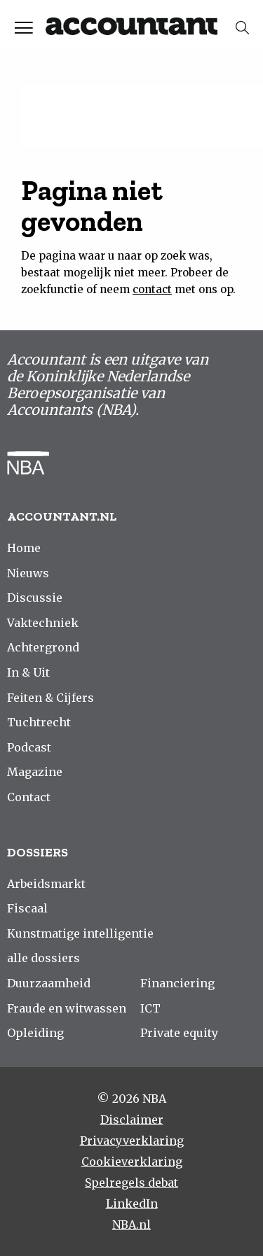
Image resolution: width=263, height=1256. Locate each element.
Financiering (177, 983)
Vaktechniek (43, 623)
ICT (150, 1008)
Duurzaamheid (48, 983)
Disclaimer (131, 1120)
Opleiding (35, 1033)
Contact (28, 797)
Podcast (29, 747)
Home (24, 548)
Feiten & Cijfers (50, 698)
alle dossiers (43, 958)
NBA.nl (131, 1225)
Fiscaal (27, 908)
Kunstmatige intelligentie (80, 933)
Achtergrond (43, 647)
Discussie (34, 598)
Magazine (34, 772)
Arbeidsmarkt (46, 884)
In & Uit (28, 672)
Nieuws (28, 573)
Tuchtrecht (39, 722)
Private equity (179, 1033)
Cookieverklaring (131, 1162)
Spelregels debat (131, 1183)
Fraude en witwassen (66, 1008)
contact (152, 289)
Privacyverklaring (132, 1141)
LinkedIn (132, 1204)
